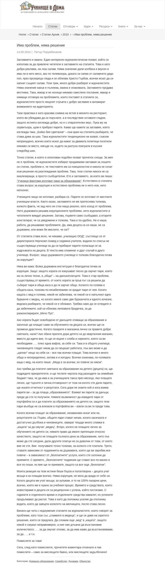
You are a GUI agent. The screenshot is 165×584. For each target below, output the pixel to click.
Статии (52, 26)
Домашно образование (41, 561)
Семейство (61, 561)
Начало (37, 26)
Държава (73, 561)
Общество (84, 561)
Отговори (70, 26)
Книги (123, 26)
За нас (139, 26)
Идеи (88, 26)
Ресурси (105, 26)
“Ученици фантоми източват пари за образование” (49, 180)
